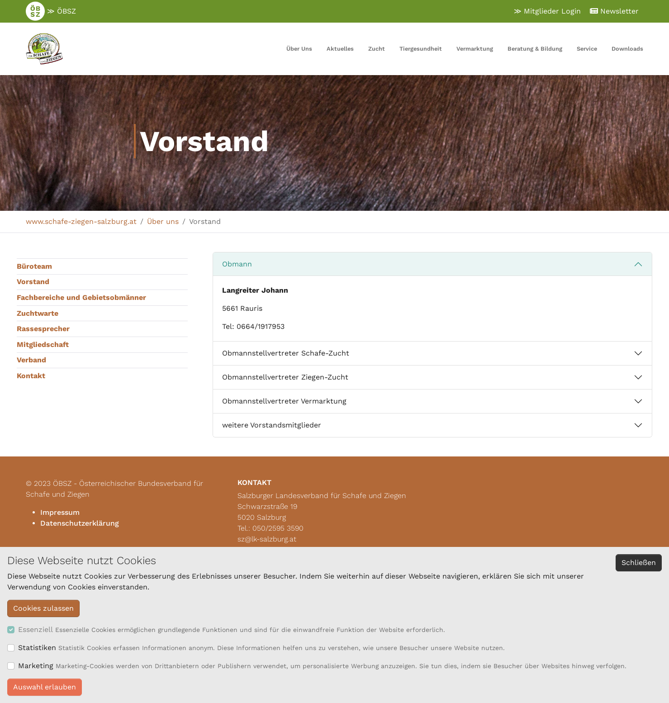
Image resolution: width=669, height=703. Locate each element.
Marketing (35, 665)
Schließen (639, 562)
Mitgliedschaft (43, 344)
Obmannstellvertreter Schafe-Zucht (285, 353)
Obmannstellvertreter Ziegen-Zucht (285, 377)
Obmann (237, 264)
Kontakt (31, 375)
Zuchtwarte (37, 313)
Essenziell (35, 629)
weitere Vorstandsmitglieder (271, 425)
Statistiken (37, 647)
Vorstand (33, 281)
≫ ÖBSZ (51, 11)
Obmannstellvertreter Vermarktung (284, 401)
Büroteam (34, 266)
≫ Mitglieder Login (547, 11)
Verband (31, 360)
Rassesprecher (43, 328)
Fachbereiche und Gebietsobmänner (81, 297)
